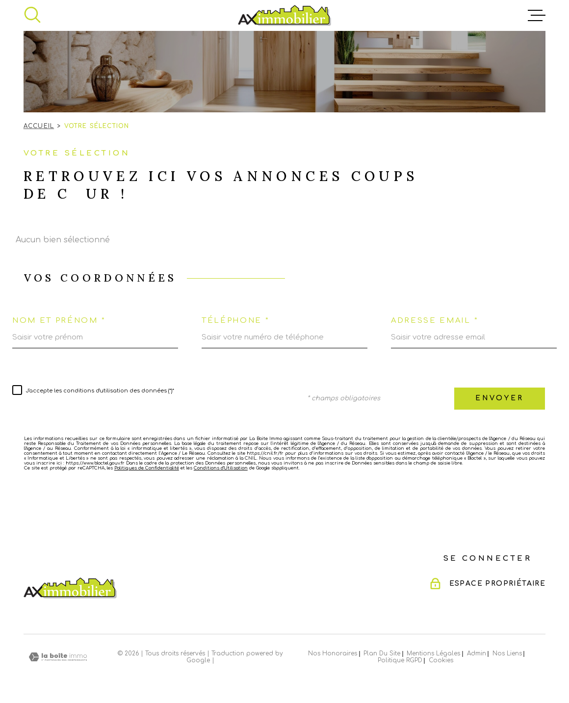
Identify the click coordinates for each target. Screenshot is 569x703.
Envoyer (499, 398)
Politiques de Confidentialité (146, 468)
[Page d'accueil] (284, 15)
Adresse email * (434, 320)
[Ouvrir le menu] (536, 16)
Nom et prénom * (58, 320)
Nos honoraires (332, 653)
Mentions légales (433, 653)
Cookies (441, 661)
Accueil (39, 126)
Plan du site (381, 653)
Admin (476, 653)
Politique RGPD (400, 660)
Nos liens (507, 653)
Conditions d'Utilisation (221, 468)
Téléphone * (236, 320)
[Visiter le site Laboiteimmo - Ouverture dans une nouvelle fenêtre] (58, 657)
